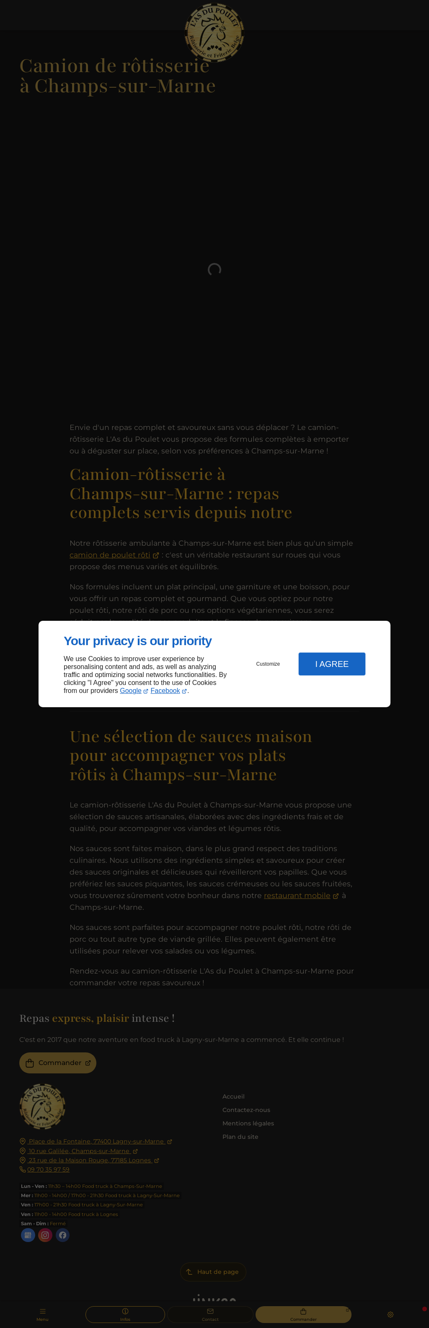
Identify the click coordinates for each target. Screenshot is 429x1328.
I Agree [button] (332, 664)
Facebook (165, 690)
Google (131, 690)
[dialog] (214, 664)
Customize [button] (268, 664)
